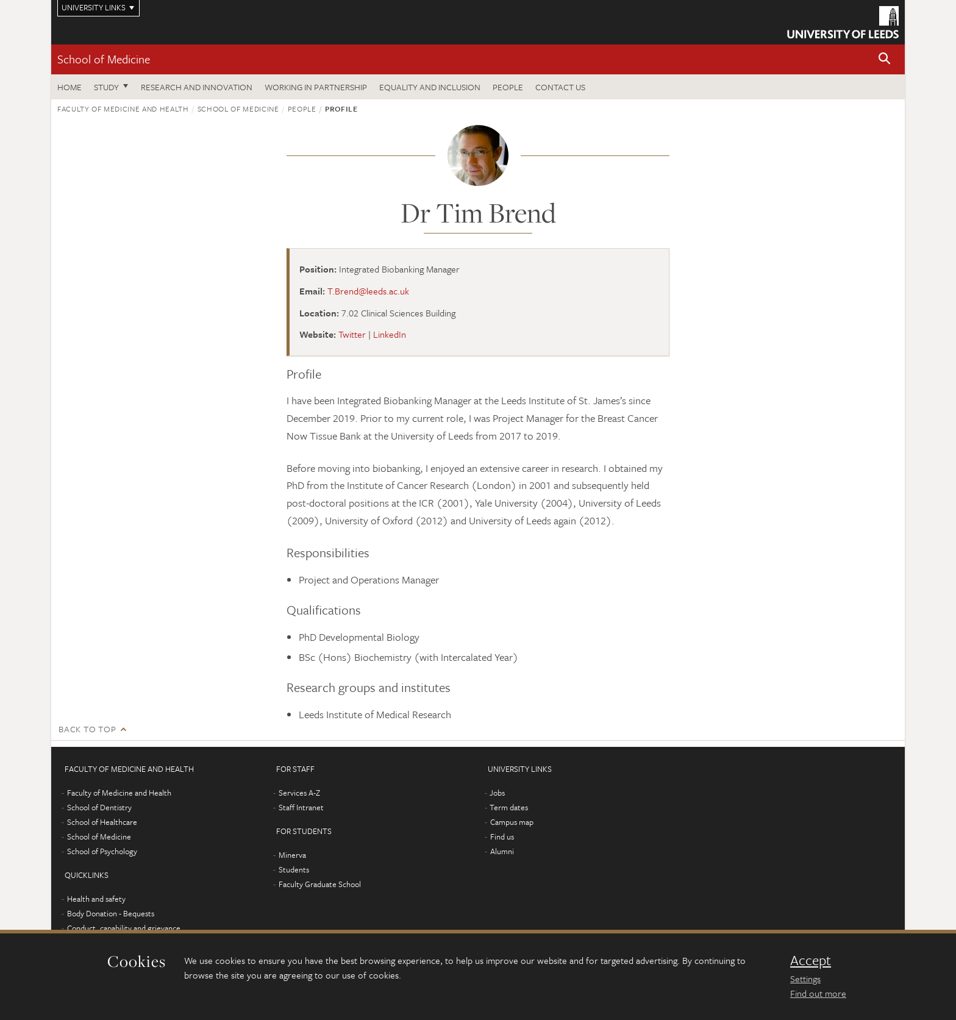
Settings (805, 978)
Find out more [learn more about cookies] (818, 993)
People (508, 86)
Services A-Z (299, 792)
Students (294, 869)
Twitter (352, 334)
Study (106, 86)
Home (69, 86)
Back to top (87, 728)
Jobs (497, 792)
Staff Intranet (301, 807)
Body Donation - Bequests (110, 913)
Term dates (509, 807)
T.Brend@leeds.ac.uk (368, 291)
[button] (885, 59)
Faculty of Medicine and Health (123, 108)
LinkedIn (389, 334)
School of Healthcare (102, 822)
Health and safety (96, 899)
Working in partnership (316, 86)
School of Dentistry (99, 807)
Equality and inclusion (429, 86)
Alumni (502, 851)
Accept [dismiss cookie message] (810, 960)
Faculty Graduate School (320, 884)
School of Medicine (103, 59)
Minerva (292, 855)
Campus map (511, 822)
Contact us (560, 86)
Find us (502, 836)
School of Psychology (102, 851)
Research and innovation (196, 86)
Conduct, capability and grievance (123, 928)
